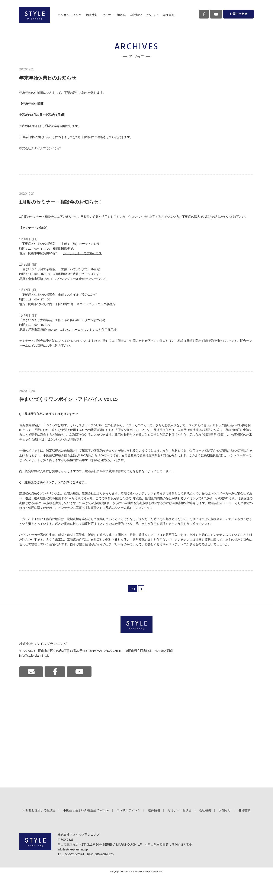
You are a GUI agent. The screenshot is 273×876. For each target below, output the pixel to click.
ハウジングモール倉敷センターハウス (80, 278)
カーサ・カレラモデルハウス (82, 253)
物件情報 (92, 15)
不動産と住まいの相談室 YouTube (86, 810)
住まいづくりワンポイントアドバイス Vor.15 (68, 399)
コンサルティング (69, 15)
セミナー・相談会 (114, 15)
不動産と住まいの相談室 (39, 810)
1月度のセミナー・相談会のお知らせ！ (61, 202)
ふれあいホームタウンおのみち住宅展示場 (88, 329)
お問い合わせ (238, 14)
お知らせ (152, 15)
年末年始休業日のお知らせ (47, 78)
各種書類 (168, 15)
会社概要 (136, 15)
